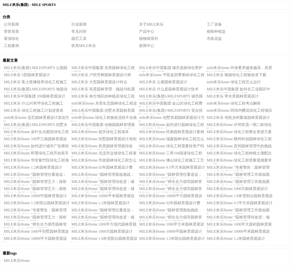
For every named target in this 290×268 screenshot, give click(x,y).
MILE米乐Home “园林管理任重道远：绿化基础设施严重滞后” (35, 175)
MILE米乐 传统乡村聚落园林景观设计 (238, 118)
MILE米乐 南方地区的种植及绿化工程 (103, 96)
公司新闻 (11, 24)
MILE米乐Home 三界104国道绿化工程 (170, 153)
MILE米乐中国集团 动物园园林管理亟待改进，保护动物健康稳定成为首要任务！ (102, 125)
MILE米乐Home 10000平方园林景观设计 (170, 196)
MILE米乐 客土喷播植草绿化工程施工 (35, 82)
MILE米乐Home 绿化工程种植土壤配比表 (239, 154)
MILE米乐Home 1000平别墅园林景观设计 (36, 232)
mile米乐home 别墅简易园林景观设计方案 (171, 118)
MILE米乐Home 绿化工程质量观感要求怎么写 (239, 161)
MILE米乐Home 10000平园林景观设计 (35, 196)
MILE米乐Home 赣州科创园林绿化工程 (239, 139)
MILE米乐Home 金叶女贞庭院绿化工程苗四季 (36, 132)
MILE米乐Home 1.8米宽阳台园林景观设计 (239, 196)
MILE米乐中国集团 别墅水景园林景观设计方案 (102, 111)
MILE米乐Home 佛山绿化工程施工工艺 (171, 160)
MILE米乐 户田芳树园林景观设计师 (101, 75)
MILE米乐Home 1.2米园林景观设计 (33, 167)
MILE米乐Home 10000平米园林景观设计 (102, 196)
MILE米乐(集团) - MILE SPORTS (29, 5)
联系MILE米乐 (83, 46)
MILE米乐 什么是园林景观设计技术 (169, 89)
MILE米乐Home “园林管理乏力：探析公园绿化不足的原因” (35, 182)
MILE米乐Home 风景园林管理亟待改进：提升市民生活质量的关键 (101, 147)
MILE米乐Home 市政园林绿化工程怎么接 (103, 161)
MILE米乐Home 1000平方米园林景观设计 (171, 225)
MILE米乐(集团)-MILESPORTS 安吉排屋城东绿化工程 (170, 111)
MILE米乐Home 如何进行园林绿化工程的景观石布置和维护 (171, 125)
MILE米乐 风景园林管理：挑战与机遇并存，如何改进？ (102, 90)
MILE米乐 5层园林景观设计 (27, 75)
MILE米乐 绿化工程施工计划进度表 (33, 110)
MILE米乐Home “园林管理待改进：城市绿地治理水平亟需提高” (102, 182)
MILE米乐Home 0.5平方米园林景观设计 (172, 167)
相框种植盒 (216, 31)
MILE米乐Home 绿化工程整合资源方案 (239, 132)
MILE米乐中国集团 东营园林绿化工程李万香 (102, 68)
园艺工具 (79, 39)
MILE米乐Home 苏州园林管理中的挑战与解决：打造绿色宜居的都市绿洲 (239, 147)
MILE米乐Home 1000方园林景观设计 (237, 189)
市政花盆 (214, 39)
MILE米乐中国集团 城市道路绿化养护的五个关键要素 (170, 68)
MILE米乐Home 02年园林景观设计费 (102, 167)
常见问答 (79, 31)
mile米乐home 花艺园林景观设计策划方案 (36, 118)
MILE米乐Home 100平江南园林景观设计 (35, 140)
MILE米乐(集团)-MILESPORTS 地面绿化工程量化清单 (35, 90)
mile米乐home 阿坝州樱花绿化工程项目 (239, 110)
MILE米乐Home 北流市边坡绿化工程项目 (103, 154)
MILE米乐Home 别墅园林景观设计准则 (103, 139)
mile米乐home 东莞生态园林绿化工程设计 (103, 104)
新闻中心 (146, 46)
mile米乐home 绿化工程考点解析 (234, 103)
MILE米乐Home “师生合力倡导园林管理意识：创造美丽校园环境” (170, 182)
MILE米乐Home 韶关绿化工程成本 (100, 132)
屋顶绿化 (11, 39)
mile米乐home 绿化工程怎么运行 (234, 82)
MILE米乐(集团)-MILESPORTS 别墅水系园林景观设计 (35, 125)
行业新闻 (79, 24)
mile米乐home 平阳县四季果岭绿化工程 (172, 75)
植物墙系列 (148, 39)
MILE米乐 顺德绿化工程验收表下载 (236, 75)
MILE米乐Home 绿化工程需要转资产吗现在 (171, 147)
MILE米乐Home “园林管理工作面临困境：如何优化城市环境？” (238, 175)
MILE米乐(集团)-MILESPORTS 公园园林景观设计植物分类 (35, 68)
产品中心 (146, 31)
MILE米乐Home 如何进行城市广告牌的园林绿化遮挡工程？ (36, 147)
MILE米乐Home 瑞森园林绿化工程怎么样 (171, 140)
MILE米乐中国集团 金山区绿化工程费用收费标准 (170, 104)
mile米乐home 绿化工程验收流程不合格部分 (103, 118)
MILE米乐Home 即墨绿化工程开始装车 (36, 153)
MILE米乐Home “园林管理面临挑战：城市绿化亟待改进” (102, 175)
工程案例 (11, 46)
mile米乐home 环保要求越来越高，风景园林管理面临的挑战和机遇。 (239, 68)
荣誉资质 (11, 31)
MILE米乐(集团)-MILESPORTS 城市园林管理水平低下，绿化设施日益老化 (170, 97)
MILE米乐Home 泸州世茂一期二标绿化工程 (239, 125)
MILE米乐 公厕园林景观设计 (163, 82)
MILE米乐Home (17, 261)
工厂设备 (214, 24)
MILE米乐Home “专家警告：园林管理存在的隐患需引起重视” (238, 168)
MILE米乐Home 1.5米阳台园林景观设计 (37, 203)
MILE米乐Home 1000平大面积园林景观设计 (239, 225)
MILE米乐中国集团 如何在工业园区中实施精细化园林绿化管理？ (238, 90)
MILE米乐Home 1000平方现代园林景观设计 (103, 225)
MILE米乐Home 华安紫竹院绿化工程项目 (36, 161)
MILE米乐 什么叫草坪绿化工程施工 (33, 103)
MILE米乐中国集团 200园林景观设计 (34, 96)
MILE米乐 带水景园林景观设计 (233, 96)
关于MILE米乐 (151, 24)
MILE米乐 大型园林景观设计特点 (99, 82)
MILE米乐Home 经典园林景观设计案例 (171, 132)
